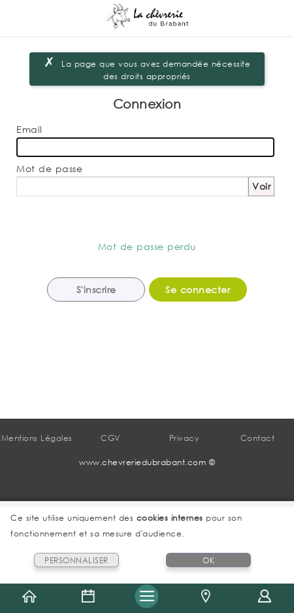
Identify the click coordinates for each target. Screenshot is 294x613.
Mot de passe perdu (147, 246)
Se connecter (197, 289)
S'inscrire (96, 289)
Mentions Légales (37, 438)
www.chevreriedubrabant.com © (147, 462)
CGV (110, 438)
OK (208, 560)
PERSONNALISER (76, 560)
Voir (261, 186)
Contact (257, 438)
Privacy (184, 438)
